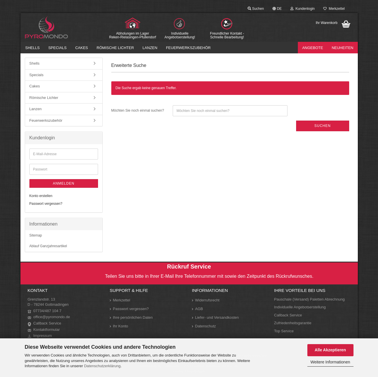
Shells (32, 48)
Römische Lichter (115, 48)
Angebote (312, 48)
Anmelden (63, 183)
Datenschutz (205, 326)
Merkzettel (334, 9)
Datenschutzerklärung (102, 366)
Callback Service (47, 323)
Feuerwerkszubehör (188, 48)
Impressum (42, 335)
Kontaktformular (46, 329)
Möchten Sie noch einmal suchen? (137, 110)
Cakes (81, 48)
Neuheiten (342, 48)
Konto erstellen (40, 196)
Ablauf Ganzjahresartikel (48, 246)
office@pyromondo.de (51, 317)
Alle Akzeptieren (330, 350)
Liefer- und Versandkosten (217, 317)
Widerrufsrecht (207, 300)
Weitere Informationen (330, 362)
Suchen (256, 9)
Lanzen (149, 48)
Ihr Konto (120, 326)
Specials (57, 48)
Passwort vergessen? (46, 204)
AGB (199, 309)
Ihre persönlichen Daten (133, 317)
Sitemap (35, 235)
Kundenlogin (302, 9)
